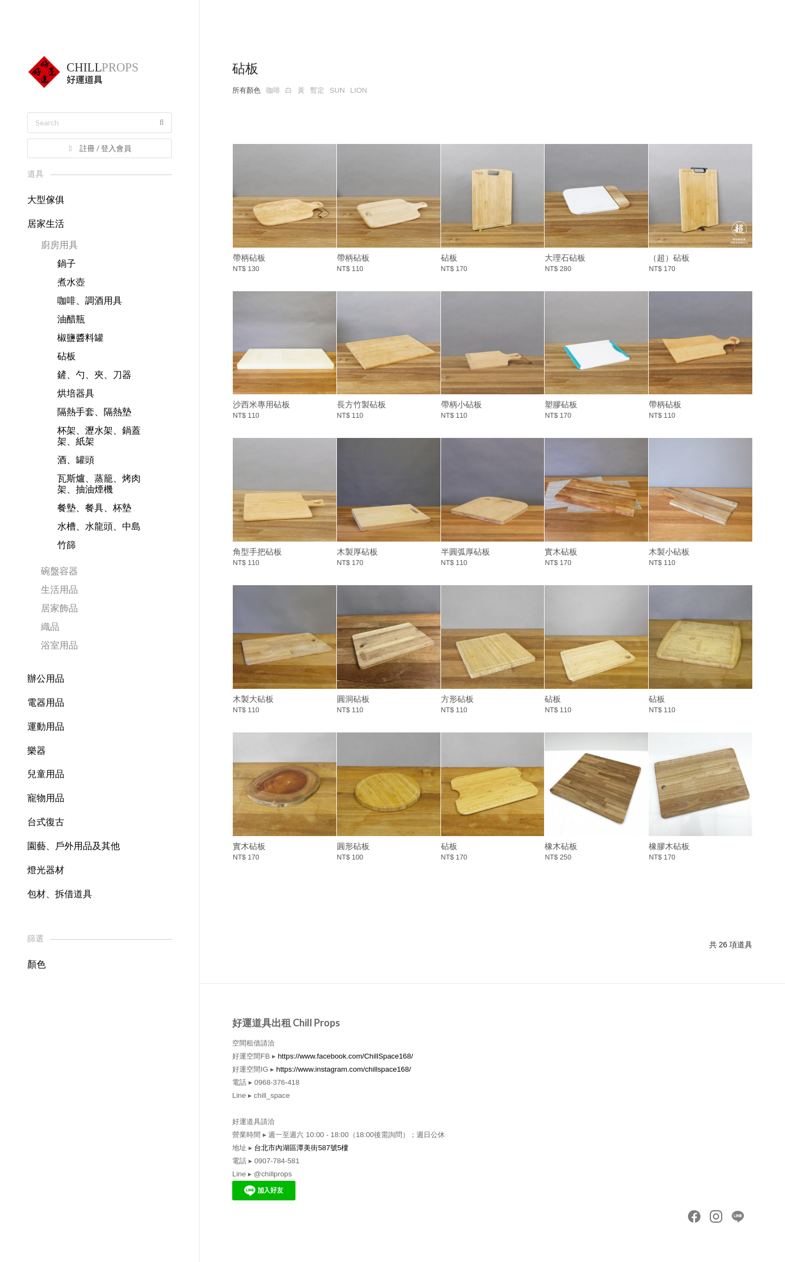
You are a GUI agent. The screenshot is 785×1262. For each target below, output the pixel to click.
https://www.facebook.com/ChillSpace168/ (345, 1056)
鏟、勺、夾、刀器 (94, 375)
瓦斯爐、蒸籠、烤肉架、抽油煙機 (99, 484)
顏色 (36, 964)
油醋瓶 (71, 319)
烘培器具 (75, 393)
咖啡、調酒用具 (89, 301)
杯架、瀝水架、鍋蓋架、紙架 (99, 436)
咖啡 (273, 90)
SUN (337, 90)
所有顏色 (246, 90)
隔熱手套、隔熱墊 (94, 412)
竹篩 (66, 545)
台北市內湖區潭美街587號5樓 (301, 1148)
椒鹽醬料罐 (80, 338)
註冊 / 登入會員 (99, 148)
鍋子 (66, 264)
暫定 (317, 90)
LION (358, 90)
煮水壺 (71, 282)
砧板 (66, 356)
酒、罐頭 (75, 460)
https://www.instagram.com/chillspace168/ (343, 1069)
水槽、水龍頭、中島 (99, 526)
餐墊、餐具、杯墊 (94, 508)
